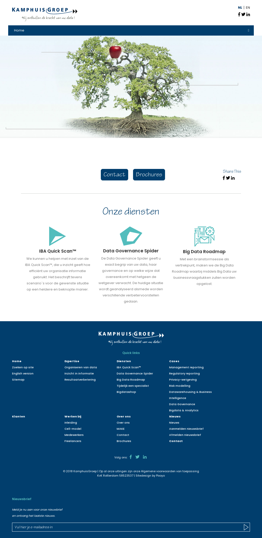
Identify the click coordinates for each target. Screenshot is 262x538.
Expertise (71, 361)
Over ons (124, 416)
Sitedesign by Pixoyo (150, 476)
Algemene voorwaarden (158, 471)
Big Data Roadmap (131, 380)
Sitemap (18, 380)
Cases (174, 361)
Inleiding (70, 423)
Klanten (18, 416)
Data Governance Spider (135, 373)
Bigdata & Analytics (184, 410)
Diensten (124, 361)
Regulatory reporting (184, 373)
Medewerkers (74, 435)
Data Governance (182, 404)
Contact (114, 175)
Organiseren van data (80, 367)
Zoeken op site (23, 367)
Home (19, 30)
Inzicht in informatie (79, 373)
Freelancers (72, 441)
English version (23, 373)
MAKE (121, 429)
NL (240, 7)
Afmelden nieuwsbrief (185, 435)
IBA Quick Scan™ (129, 367)
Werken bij (72, 416)
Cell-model (72, 429)
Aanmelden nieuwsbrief (186, 429)
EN (248, 7)
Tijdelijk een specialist (133, 386)
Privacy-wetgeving (183, 380)
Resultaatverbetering (80, 380)
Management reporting (186, 367)
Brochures (149, 175)
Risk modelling (179, 386)
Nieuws (175, 416)
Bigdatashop (126, 392)
